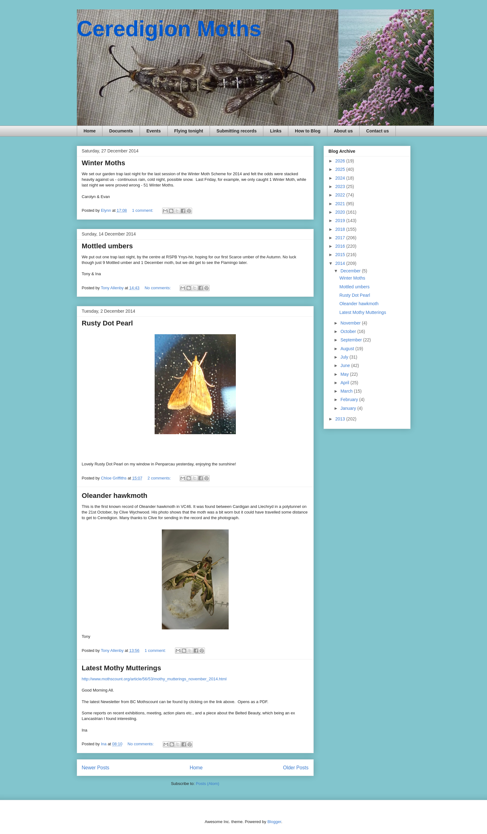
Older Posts (295, 767)
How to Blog (308, 130)
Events (154, 130)
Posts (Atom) (207, 783)
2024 (340, 178)
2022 (340, 194)
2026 (340, 160)
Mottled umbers (107, 246)
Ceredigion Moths (169, 29)
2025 (340, 169)
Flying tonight (188, 130)
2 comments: (159, 478)
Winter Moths (103, 163)
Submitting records (236, 130)
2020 (340, 212)
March (347, 391)
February (349, 399)
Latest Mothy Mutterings (121, 668)
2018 (340, 229)
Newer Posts (95, 767)
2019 (340, 220)
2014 (340, 263)
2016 (340, 246)
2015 (340, 254)
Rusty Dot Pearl (107, 323)
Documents (121, 130)
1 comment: (143, 210)
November (351, 322)
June (345, 365)
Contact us (377, 130)
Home (90, 130)
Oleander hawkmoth (114, 495)
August (347, 348)
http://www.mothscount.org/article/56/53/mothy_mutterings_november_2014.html (154, 679)
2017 (340, 237)
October (348, 331)
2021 (340, 203)
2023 (340, 186)
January (348, 408)
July (345, 357)
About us (343, 130)
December (351, 270)
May (345, 374)
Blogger (274, 821)
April (345, 382)
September (351, 339)
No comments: (158, 287)
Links (275, 130)
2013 (340, 418)
